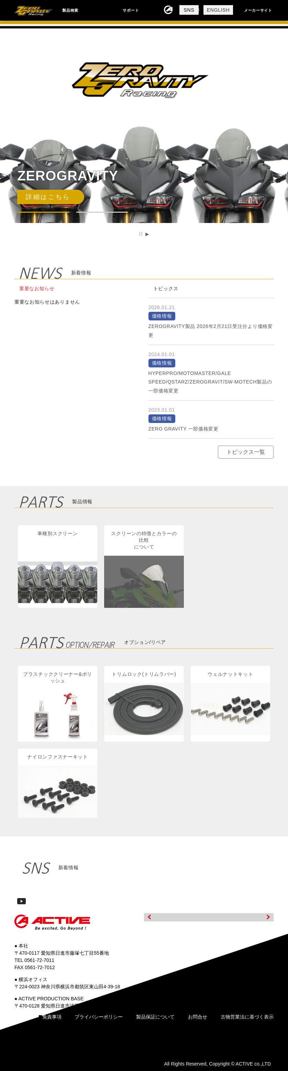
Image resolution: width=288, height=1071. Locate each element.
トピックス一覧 (245, 459)
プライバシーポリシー (99, 1017)
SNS (189, 10)
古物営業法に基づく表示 (247, 1017)
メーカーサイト (258, 10)
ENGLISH (218, 10)
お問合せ (197, 1017)
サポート (131, 10)
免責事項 (52, 1017)
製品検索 (70, 10)
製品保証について (155, 1017)
